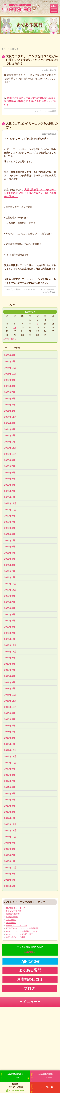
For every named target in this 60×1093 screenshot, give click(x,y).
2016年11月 (10, 830)
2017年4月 (9, 799)
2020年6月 (9, 608)
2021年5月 (9, 552)
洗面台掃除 (11, 922)
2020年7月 (9, 602)
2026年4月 (9, 355)
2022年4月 (9, 528)
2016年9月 (9, 842)
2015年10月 (10, 867)
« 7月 (6, 339)
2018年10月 (10, 707)
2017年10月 (10, 762)
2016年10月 (10, 836)
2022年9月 (9, 515)
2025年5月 (9, 398)
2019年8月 (9, 664)
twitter (30, 961)
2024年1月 (9, 441)
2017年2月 (9, 812)
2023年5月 (9, 478)
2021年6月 (9, 546)
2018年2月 (9, 738)
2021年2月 (9, 571)
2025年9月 (9, 380)
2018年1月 (9, 744)
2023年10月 (10, 454)
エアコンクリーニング (15, 908)
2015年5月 (9, 886)
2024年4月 (9, 429)
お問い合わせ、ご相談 (15, 937)
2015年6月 (9, 879)
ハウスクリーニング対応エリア (19, 934)
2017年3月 (9, 805)
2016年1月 (9, 861)
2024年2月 (9, 435)
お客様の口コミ (30, 979)
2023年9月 (9, 460)
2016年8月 (9, 849)
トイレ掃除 (11, 919)
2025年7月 (9, 392)
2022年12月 (10, 503)
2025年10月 (10, 373)
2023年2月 (9, 491)
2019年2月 (9, 688)
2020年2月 (9, 633)
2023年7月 (9, 466)
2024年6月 (9, 423)
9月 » (13, 339)
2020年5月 (9, 614)
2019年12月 (10, 645)
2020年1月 (9, 639)
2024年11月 (10, 417)
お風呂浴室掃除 (13, 914)
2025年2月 (9, 411)
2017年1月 (9, 818)
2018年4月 (9, 725)
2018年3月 (9, 731)
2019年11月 (10, 651)
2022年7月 (9, 522)
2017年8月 (9, 775)
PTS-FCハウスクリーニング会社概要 (22, 928)
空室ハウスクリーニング (16, 925)
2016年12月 (10, 824)
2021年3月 (9, 565)
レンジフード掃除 (13, 911)
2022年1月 (9, 540)
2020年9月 (9, 596)
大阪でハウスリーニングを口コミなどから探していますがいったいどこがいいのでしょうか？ (32, 60)
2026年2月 (9, 361)
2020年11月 (10, 589)
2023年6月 (9, 472)
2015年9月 (9, 873)
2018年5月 (9, 719)
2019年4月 (9, 676)
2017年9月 (9, 768)
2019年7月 (9, 670)
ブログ (29, 988)
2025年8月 (9, 386)
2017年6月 (9, 787)
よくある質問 (50, 111)
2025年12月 (10, 367)
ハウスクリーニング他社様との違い (21, 931)
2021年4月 (9, 559)
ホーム (4, 49)
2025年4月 (9, 404)
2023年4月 (9, 485)
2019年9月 (9, 657)
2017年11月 (10, 756)
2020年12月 (10, 583)
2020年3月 (9, 626)
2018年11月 (10, 700)
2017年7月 (9, 781)
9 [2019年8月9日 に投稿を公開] (37, 323)
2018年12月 (10, 694)
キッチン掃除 (12, 917)
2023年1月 (9, 497)
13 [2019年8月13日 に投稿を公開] (14, 327)
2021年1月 (9, 577)
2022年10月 (10, 509)
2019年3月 (9, 682)
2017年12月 (10, 750)
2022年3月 (9, 534)
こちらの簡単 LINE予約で (30, 950)
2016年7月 (9, 855)
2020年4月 (9, 620)
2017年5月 (9, 793)
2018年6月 (9, 713)
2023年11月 (10, 447)
